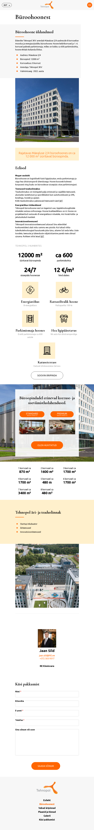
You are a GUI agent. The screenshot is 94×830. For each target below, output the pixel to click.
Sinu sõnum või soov (25, 739)
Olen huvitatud (47, 464)
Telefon (19, 730)
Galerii (47, 815)
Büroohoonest (47, 804)
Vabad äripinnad (47, 808)
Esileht (47, 800)
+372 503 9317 (47, 668)
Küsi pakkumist (47, 819)
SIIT (61, 210)
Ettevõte (19, 711)
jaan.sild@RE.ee (47, 665)
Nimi (18, 701)
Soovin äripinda (47, 385)
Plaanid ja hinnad (47, 812)
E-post (19, 720)
